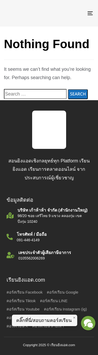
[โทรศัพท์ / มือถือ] (49, 237)
